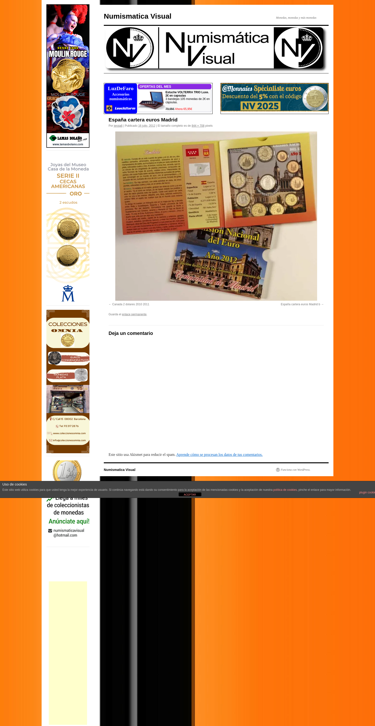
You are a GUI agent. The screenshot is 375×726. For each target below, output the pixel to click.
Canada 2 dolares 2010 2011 (130, 304)
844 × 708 (198, 125)
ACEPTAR (190, 494)
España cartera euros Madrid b (300, 304)
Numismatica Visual (137, 16)
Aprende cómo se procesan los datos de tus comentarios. (219, 455)
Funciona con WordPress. (295, 469)
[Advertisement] (68, 653)
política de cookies (285, 489)
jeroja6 (118, 125)
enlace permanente (134, 314)
